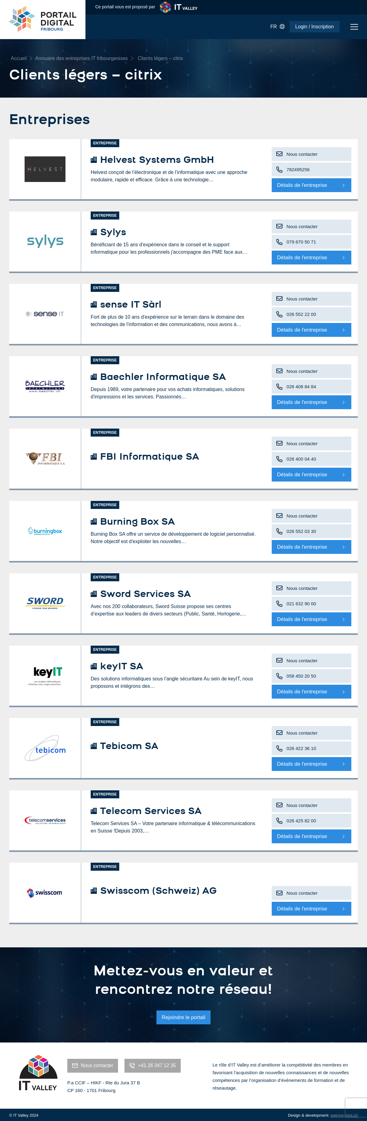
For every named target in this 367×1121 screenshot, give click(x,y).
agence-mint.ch (344, 1113)
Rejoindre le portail (183, 1016)
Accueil (19, 58)
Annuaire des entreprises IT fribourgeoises (81, 58)
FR (277, 26)
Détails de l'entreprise (302, 185)
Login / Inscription (314, 26)
